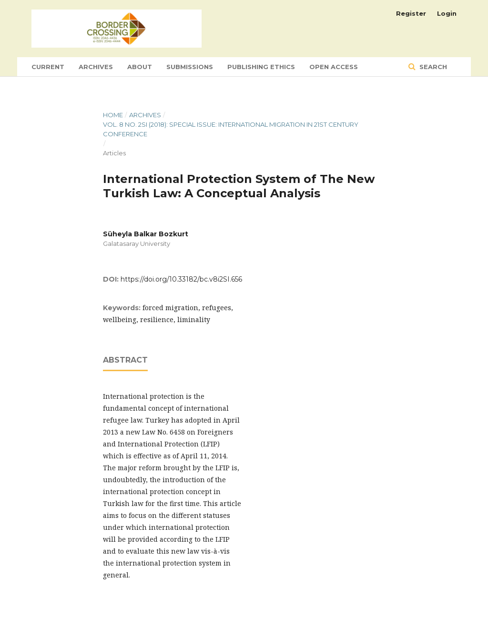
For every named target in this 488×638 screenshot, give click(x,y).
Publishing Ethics (261, 67)
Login (447, 13)
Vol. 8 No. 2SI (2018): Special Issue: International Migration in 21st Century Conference (230, 129)
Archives (96, 67)
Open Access (333, 67)
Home (113, 115)
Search (432, 67)
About (139, 67)
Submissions (189, 67)
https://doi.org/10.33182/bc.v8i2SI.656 (181, 279)
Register (411, 13)
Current (47, 67)
